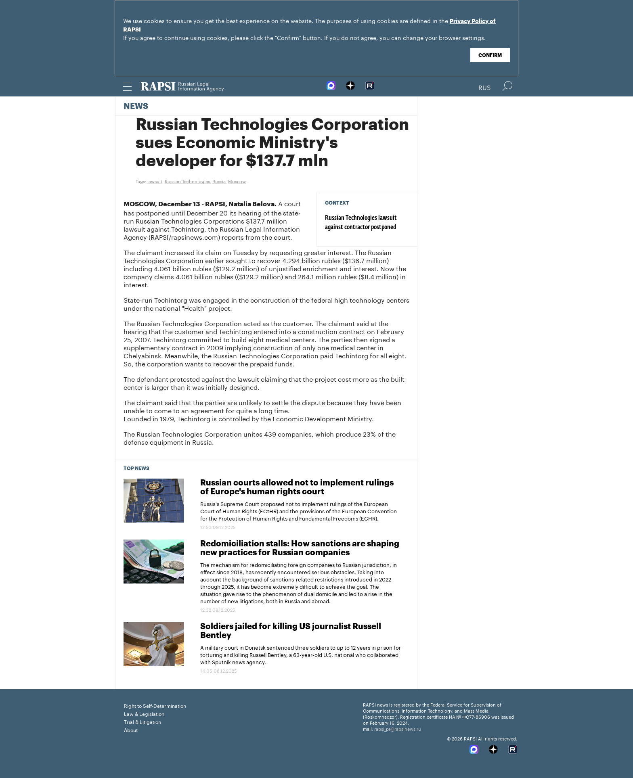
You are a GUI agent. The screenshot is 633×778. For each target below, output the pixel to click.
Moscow (237, 180)
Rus (484, 86)
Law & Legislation (144, 713)
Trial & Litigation (142, 721)
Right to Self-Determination (155, 705)
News (136, 106)
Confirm (490, 55)
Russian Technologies (187, 180)
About (131, 729)
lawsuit (154, 180)
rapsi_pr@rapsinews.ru (397, 728)
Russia (219, 180)
